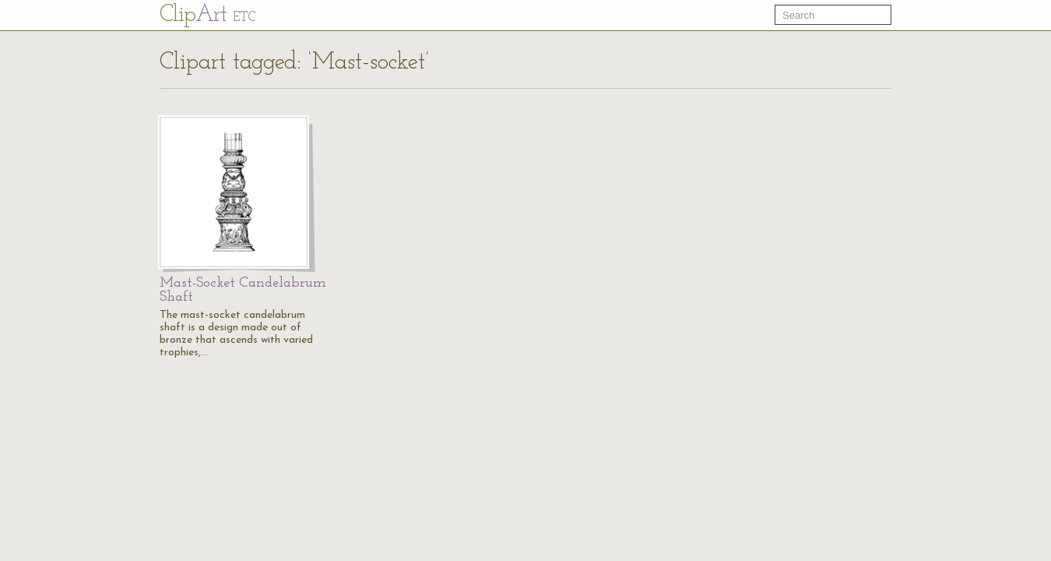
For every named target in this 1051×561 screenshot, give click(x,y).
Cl (207, 15)
